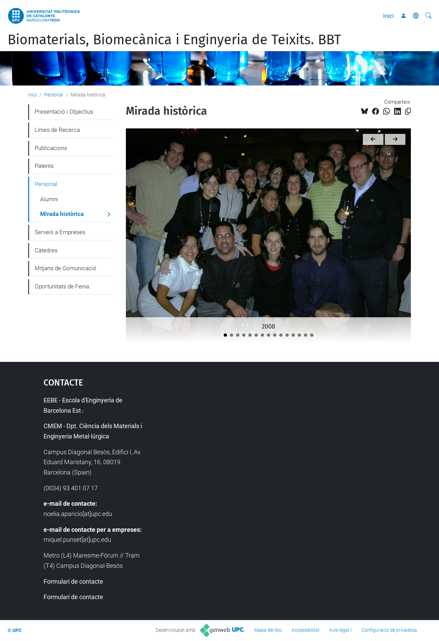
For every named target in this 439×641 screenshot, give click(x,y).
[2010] (238, 335)
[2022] (293, 335)
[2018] (268, 335)
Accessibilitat (306, 630)
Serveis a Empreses (60, 232)
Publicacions (51, 148)
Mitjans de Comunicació (65, 268)
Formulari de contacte (73, 581)
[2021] (287, 335)
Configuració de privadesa (389, 630)
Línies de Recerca (57, 129)
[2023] (299, 335)
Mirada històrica (62, 213)
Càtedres (46, 250)
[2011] (244, 335)
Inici (388, 15)
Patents (44, 165)
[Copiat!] (408, 111)
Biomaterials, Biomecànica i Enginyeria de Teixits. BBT (174, 40)
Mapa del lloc (268, 630)
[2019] (275, 335)
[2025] (312, 335)
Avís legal (339, 630)
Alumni (49, 199)
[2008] (225, 335)
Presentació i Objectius (64, 111)
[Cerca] (428, 16)
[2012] (250, 335)
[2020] (281, 335)
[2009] (231, 335)
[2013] (256, 335)
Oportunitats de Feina (62, 286)
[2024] (306, 335)
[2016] (262, 335)
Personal (53, 95)
